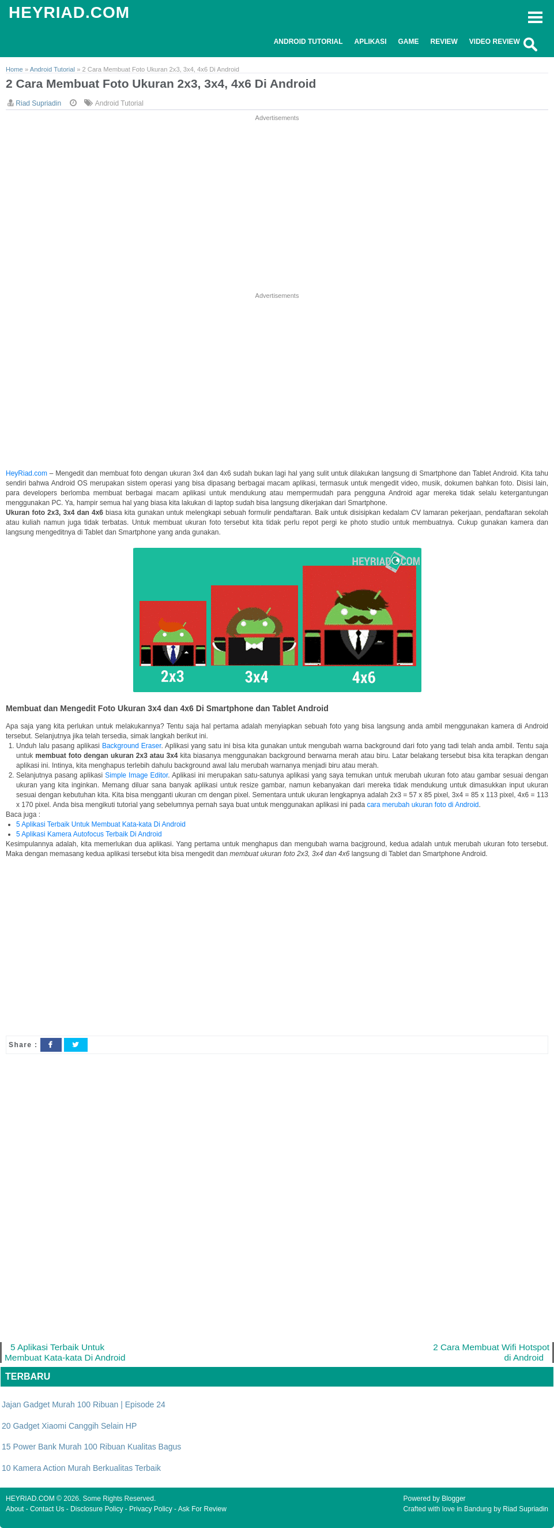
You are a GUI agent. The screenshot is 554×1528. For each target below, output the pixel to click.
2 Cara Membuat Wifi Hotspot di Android (491, 1352)
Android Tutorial (308, 42)
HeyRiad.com (26, 473)
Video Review (494, 42)
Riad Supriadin (525, 1509)
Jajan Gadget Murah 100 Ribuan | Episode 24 (83, 1404)
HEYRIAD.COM (69, 12)
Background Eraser (131, 746)
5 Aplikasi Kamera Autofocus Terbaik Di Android (89, 834)
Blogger (453, 1499)
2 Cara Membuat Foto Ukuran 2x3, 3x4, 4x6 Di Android (161, 83)
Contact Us (47, 1509)
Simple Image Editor (136, 775)
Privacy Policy (150, 1509)
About (15, 1509)
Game (408, 42)
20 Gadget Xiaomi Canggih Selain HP (69, 1425)
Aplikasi (370, 42)
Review (444, 42)
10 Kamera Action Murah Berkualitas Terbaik (81, 1468)
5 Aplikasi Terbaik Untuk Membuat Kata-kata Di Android (101, 824)
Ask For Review (202, 1509)
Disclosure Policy (96, 1509)
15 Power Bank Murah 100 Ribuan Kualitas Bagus (91, 1446)
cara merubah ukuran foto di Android (422, 805)
